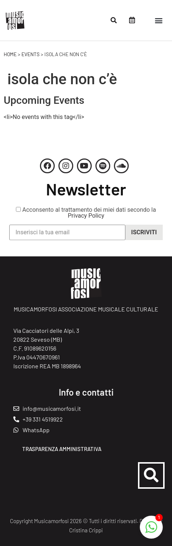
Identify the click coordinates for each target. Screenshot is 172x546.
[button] (113, 20)
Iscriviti (144, 236)
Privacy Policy (86, 219)
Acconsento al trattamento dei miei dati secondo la (86, 217)
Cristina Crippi (86, 530)
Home (10, 54)
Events (30, 54)
